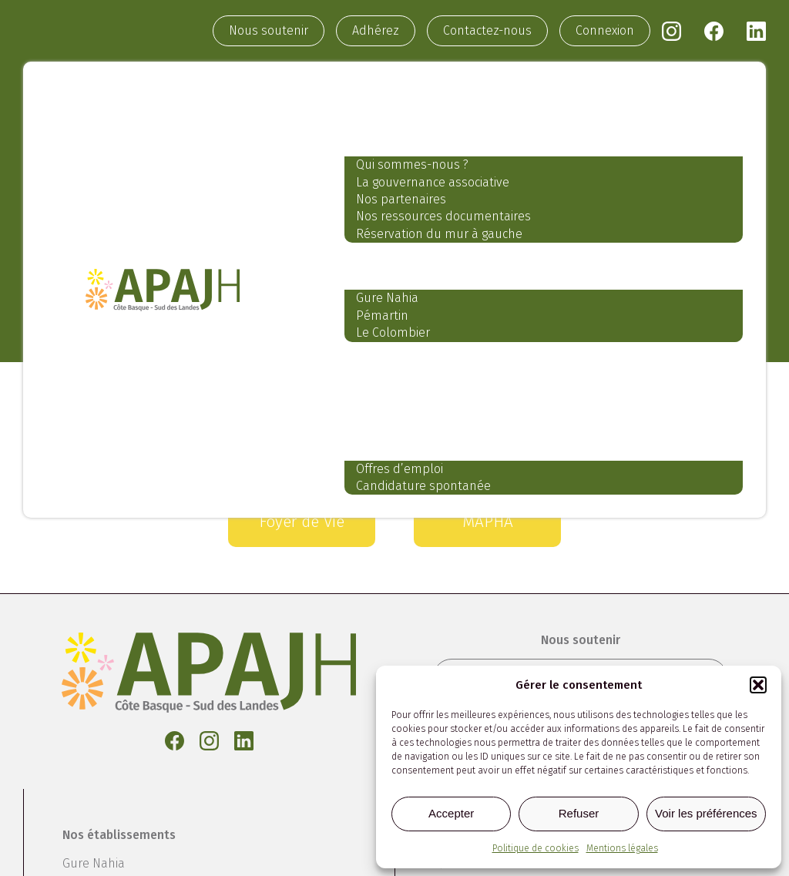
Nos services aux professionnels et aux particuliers (543, 365)
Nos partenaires (401, 199)
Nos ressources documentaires (443, 216)
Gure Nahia (387, 297)
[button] (758, 685)
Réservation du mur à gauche (439, 234)
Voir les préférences (706, 813)
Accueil (372, 96)
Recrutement (395, 436)
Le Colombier (393, 332)
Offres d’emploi (399, 468)
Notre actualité (403, 401)
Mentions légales (622, 848)
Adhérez (375, 30)
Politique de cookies (535, 848)
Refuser (579, 813)
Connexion (605, 30)
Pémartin (382, 315)
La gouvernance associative (432, 182)
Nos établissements (422, 266)
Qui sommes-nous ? (412, 164)
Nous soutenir (268, 30)
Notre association (413, 133)
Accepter (451, 813)
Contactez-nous (487, 30)
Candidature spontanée (423, 485)
